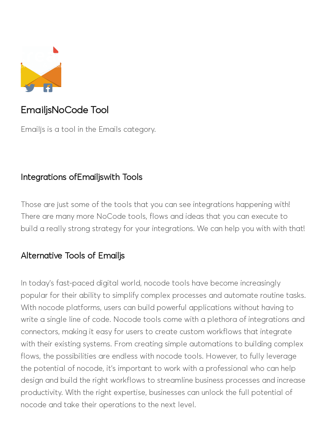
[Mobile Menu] (300, 57)
